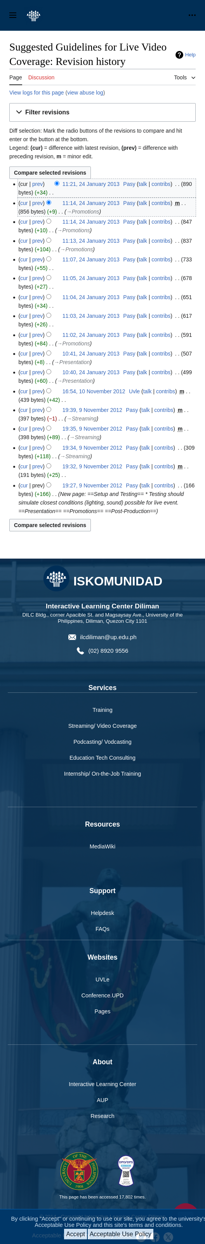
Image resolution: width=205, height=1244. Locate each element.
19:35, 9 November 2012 (92, 429)
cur (24, 203)
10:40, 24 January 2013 (91, 372)
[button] (102, 112)
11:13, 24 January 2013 (91, 241)
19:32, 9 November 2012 (92, 466)
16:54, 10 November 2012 (94, 391)
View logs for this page (36, 92)
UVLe (102, 979)
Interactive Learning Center (102, 1084)
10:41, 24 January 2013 (91, 353)
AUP (102, 1100)
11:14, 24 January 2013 (91, 203)
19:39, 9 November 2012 (92, 410)
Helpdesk (102, 913)
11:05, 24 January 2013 (91, 278)
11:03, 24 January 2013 (91, 316)
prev (37, 184)
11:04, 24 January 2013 (91, 297)
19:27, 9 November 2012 (92, 485)
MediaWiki (102, 846)
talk (143, 184)
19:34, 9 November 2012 (92, 448)
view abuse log (85, 92)
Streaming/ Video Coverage (102, 726)
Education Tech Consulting (102, 758)
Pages (103, 1011)
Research (102, 1116)
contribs (160, 184)
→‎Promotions (82, 212)
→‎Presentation (72, 362)
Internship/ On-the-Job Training (102, 774)
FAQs (102, 929)
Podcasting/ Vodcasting (102, 742)
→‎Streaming (81, 418)
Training (102, 710)
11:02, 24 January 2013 (91, 335)
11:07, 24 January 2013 (91, 259)
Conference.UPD (103, 995)
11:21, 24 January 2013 (91, 184)
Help (190, 55)
